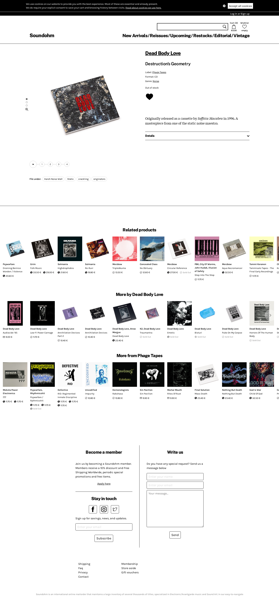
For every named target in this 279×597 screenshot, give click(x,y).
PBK (197, 264)
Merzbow (117, 264)
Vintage (241, 35)
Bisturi (198, 332)
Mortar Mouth (174, 390)
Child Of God (255, 393)
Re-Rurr (89, 268)
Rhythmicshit (37, 393)
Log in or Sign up (239, 13)
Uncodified (91, 390)
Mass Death (201, 393)
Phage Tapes (159, 72)
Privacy (83, 572)
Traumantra (146, 332)
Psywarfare (9, 264)
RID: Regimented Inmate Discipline (67, 395)
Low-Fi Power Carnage (41, 332)
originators (99, 179)
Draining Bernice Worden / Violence (12, 270)
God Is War (255, 390)
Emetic (171, 332)
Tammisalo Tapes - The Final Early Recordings (261, 270)
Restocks (202, 35)
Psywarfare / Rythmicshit (36, 399)
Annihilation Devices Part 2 (69, 334)
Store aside (128, 568)
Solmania (63, 264)
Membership (129, 564)
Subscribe (103, 538)
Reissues (159, 35)
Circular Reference (177, 268)
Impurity (89, 393)
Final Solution (202, 390)
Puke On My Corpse (232, 332)
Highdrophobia (66, 268)
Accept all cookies (240, 6)
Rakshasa (117, 393)
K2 (141, 328)
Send (175, 535)
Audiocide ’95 (10, 332)
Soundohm (42, 35)
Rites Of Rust (174, 393)
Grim (33, 264)
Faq (80, 568)
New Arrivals (135, 35)
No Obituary (146, 268)
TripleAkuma (119, 268)
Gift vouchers (130, 572)
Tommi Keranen (257, 264)
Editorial (222, 35)
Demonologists (120, 390)
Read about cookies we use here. (143, 7)
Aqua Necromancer (232, 268)
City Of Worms (207, 264)
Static (70, 179)
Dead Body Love (163, 53)
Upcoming (180, 35)
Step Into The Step (204, 275)
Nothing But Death (232, 390)
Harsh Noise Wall (53, 179)
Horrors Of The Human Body (261, 334)
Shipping (84, 564)
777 (4, 397)
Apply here (103, 483)
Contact (83, 576)
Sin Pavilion (146, 390)
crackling (83, 179)
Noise (156, 81)
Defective (63, 390)
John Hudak (201, 267)
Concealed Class (148, 264)
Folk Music (36, 268)
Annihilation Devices (96, 332)
